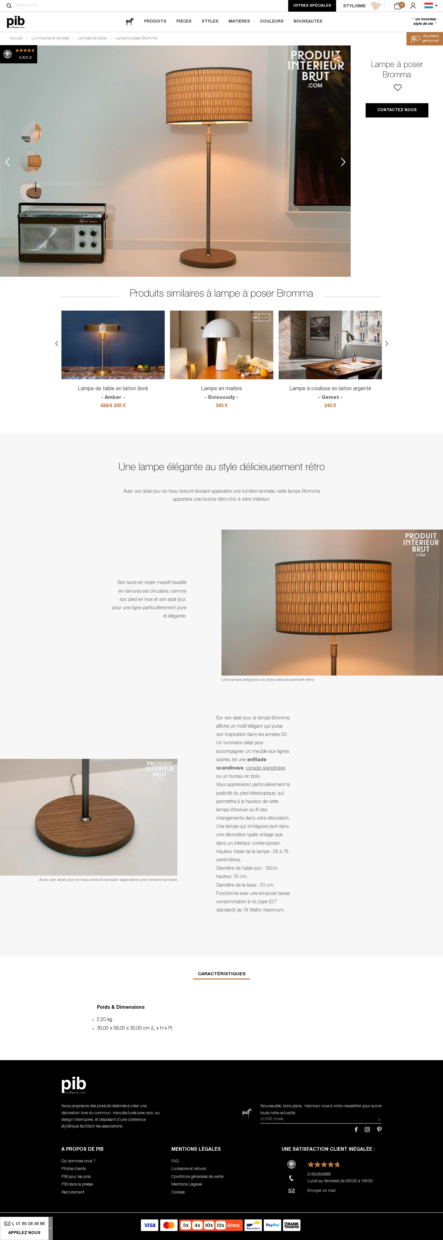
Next (343, 162)
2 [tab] (31, 162)
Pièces (184, 22)
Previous (7, 162)
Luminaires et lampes (50, 38)
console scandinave (265, 768)
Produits (155, 22)
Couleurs (272, 22)
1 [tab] (31, 132)
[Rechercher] (9, 5)
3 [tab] (31, 191)
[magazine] (130, 22)
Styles (210, 22)
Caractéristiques (221, 974)
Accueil (16, 38)
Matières (239, 22)
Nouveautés (308, 22)
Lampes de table (92, 38)
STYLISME (362, 6)
